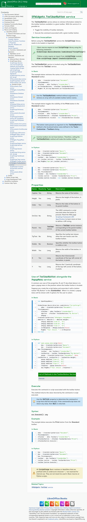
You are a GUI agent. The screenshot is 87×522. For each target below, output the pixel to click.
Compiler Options (13, 39)
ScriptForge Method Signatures (16, 73)
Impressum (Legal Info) (36, 506)
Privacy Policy (49, 506)
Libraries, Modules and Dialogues (14, 45)
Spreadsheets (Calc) (10, 18)
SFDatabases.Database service (17, 94)
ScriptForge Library (15, 61)
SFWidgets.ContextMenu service (17, 91)
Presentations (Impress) (11, 20)
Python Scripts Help (12, 177)
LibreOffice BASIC (11, 32)
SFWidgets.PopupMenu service (17, 141)
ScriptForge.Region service (18, 143)
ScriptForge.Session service (16, 149)
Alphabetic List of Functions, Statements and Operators (16, 55)
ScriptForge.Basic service (17, 81)
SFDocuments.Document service (17, 114)
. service (42, 486)
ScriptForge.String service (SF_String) (17, 153)
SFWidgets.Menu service (17, 134)
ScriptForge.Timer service (17, 159)
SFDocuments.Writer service (16, 173)
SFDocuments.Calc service (18, 82)
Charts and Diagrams (10, 28)
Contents (5, 12)
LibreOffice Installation (11, 181)
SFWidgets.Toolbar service (18, 161)
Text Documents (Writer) (11, 14)
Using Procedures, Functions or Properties (16, 42)
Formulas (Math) (9, 26)
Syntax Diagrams (13, 48)
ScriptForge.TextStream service (17, 157)
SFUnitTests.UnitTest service (16, 169)
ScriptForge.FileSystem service (17, 121)
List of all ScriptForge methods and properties (17, 65)
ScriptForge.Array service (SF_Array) (17, 76)
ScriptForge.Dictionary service (16, 110)
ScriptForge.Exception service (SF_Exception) (17, 117)
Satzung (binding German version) (39, 508)
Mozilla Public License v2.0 (71, 510)
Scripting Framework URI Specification (65, 217)
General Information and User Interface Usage (16, 34)
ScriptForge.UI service (16, 167)
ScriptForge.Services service (16, 146)
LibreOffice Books (57, 496)
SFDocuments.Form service (18, 124)
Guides (10, 175)
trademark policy (53, 518)
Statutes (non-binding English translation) (67, 506)
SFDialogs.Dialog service (17, 104)
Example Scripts (16, 84)
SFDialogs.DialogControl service (17, 107)
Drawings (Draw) (9, 22)
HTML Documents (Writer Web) (13, 16)
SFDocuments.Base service (18, 79)
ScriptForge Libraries (16, 63)
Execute (41, 377)
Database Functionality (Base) (13, 24)
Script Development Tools (13, 179)
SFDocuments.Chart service (16, 87)
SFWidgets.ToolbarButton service (17, 164)
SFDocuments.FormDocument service (18, 130)
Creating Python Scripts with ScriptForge (17, 69)
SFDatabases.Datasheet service (17, 101)
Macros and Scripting (10, 30)
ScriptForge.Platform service (16, 137)
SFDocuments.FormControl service (18, 126)
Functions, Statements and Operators (17, 51)
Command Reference (14, 37)
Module (9, 6)
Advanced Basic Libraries (17, 59)
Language (21, 6)
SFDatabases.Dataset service (16, 98)
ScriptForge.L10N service (17, 133)
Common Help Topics (10, 183)
